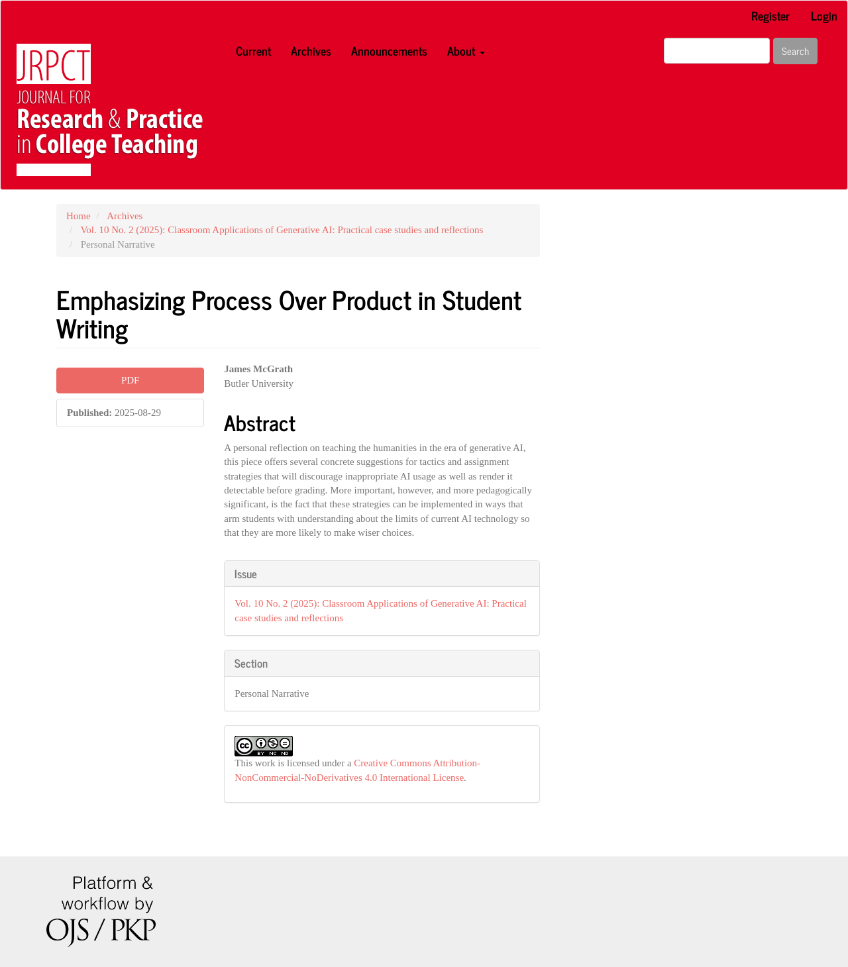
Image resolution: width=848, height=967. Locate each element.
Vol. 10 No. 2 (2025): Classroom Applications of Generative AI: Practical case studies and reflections (281, 230)
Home (78, 216)
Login (824, 15)
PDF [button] (130, 380)
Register (770, 15)
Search (795, 50)
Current (253, 50)
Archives (311, 50)
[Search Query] (717, 51)
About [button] (466, 50)
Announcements (389, 50)
